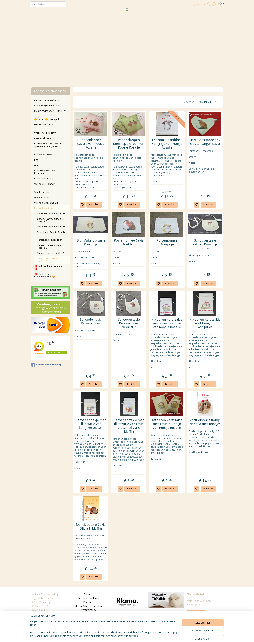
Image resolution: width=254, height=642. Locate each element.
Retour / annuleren (88, 598)
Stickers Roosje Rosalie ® (51, 253)
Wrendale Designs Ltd (46, 202)
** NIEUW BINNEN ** (45, 133)
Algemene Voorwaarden (88, 614)
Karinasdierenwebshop (46, 365)
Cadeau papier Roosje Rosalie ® (49, 246)
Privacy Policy (88, 610)
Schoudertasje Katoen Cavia (90, 321)
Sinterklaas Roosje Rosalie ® (51, 233)
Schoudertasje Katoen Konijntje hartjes (204, 244)
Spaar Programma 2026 (46, 105)
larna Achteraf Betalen (89, 606)
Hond (37, 165)
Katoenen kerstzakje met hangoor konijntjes (204, 323)
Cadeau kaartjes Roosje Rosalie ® (50, 220)
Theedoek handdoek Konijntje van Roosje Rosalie (166, 143)
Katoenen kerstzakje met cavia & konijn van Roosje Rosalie (166, 323)
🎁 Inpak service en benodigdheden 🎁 (44, 275)
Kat (36, 159)
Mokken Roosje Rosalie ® (51, 226)
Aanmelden (195, 612)
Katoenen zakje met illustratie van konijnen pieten (90, 424)
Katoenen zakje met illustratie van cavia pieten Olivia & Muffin (129, 425)
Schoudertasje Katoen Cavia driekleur (129, 323)
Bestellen (94, 204)
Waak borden (41, 192)
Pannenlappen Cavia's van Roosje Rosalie (90, 143)
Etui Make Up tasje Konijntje (90, 242)
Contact (88, 594)
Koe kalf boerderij (43, 178)
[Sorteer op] (208, 102)
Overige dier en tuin (44, 183)
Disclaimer (88, 617)
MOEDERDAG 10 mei (45, 124)
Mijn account (201, 4)
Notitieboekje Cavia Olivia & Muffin (90, 526)
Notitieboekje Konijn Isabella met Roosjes (205, 422)
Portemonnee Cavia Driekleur (129, 242)
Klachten (88, 602)
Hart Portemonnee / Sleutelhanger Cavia (205, 142)
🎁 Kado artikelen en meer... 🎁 (49, 267)
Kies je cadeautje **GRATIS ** (50, 110)
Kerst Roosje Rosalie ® (49, 239)
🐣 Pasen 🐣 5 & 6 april (46, 119)
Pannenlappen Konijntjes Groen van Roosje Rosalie (128, 143)
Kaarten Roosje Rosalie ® (51, 213)
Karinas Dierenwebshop (47, 100)
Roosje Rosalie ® (43, 208)
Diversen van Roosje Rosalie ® (48, 260)
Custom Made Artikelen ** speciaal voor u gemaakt (48, 145)
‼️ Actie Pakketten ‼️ (44, 138)
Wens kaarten (41, 197)
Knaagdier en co (43, 154)
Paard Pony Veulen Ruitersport (44, 172)
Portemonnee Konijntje (166, 242)
